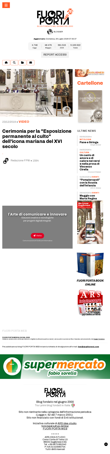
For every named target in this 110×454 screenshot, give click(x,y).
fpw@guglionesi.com (88, 347)
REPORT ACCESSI (55, 54)
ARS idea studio (67, 423)
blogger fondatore (99, 339)
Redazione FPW (16, 160)
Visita (37, 235)
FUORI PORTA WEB (55, 428)
